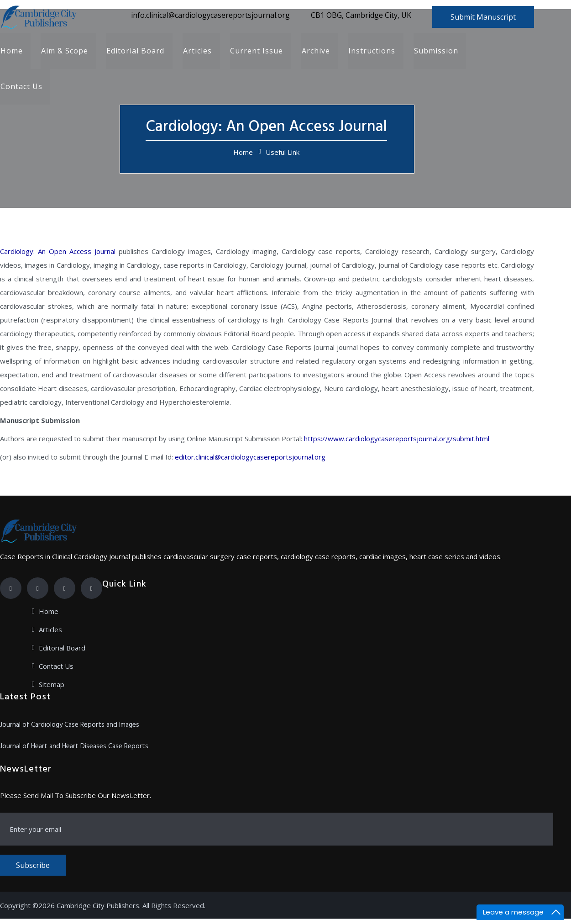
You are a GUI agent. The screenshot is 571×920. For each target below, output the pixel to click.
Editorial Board (135, 51)
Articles (196, 51)
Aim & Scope (64, 51)
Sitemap (51, 685)
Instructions (370, 51)
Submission (434, 51)
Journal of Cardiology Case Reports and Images (69, 726)
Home (11, 51)
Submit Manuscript (483, 17)
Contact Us (21, 88)
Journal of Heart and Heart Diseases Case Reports (74, 747)
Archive (314, 51)
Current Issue (255, 51)
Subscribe (33, 867)
